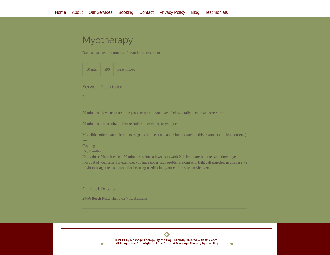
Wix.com (211, 240)
